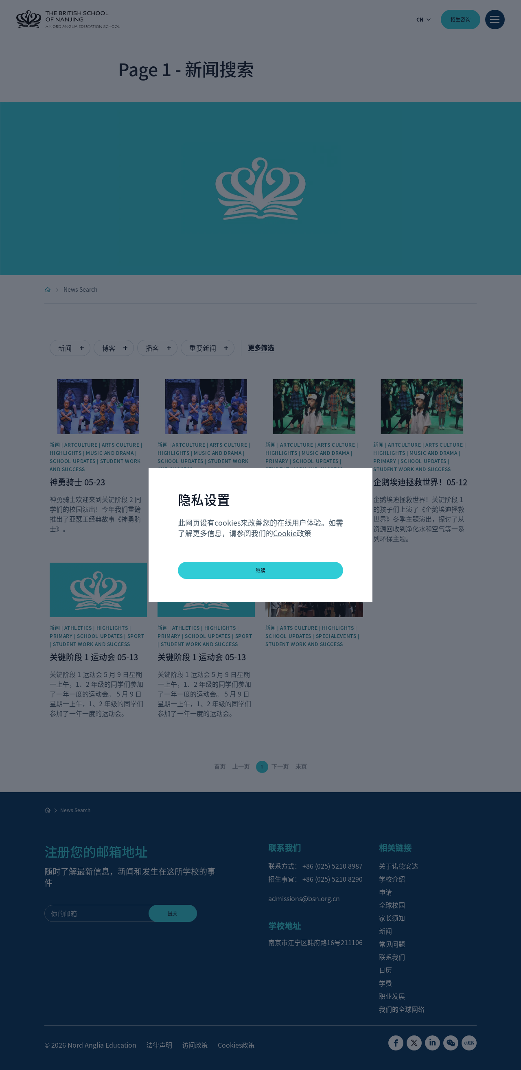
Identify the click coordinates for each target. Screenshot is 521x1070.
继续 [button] (261, 570)
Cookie (285, 533)
